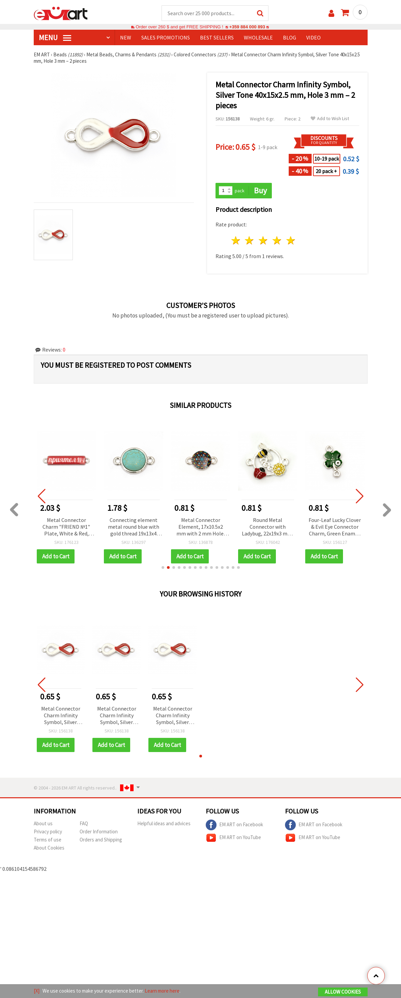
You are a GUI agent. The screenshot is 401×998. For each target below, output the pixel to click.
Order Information (99, 831)
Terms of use (47, 839)
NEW (125, 37)
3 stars (263, 240)
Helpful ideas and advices (164, 823)
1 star (236, 240)
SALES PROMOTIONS (165, 37)
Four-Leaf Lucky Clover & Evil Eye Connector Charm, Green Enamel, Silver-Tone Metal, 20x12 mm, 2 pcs (335, 527)
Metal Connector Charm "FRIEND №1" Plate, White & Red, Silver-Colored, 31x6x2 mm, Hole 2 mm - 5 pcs (66, 527)
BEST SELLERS (217, 37)
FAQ (84, 823)
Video (313, 37)
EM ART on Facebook (234, 825)
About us (43, 823)
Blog (289, 37)
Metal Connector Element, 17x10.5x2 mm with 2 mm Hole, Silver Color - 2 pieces (200, 527)
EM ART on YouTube (233, 837)
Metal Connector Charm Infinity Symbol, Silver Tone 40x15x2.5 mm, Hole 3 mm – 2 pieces (60, 715)
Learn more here (162, 991)
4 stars (277, 240)
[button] (163, 567)
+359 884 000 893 (247, 26)
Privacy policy (48, 831)
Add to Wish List (330, 118)
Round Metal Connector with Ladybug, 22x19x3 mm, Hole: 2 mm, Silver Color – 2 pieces (267, 527)
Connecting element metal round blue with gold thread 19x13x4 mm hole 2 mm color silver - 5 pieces (133, 527)
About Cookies (49, 847)
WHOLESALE (258, 37)
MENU (55, 37)
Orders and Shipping (101, 839)
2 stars (250, 240)
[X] (36, 991)
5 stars (291, 240)
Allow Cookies (343, 992)
